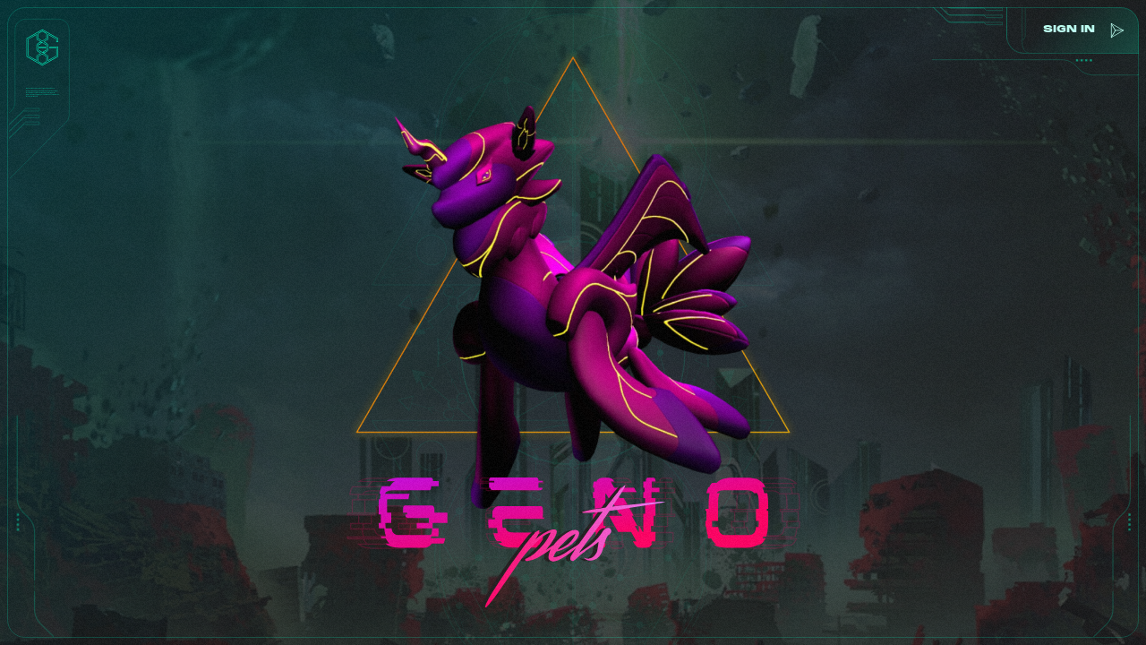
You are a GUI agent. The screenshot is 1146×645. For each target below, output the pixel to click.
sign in (1065, 30)
